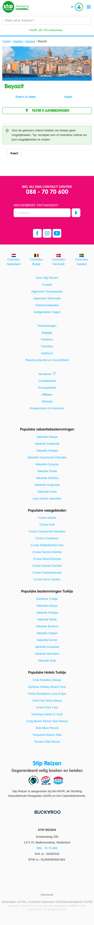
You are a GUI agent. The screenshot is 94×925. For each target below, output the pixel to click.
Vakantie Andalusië (47, 443)
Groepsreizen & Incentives (47, 408)
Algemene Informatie (47, 298)
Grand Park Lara (47, 707)
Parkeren (47, 339)
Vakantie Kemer (47, 640)
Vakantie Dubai (47, 471)
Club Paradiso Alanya (47, 680)
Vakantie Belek (47, 619)
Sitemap (47, 401)
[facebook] (37, 233)
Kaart (14, 153)
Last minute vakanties (47, 498)
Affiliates (47, 394)
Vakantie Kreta (46, 491)
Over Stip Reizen (47, 277)
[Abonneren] (76, 212)
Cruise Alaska (47, 517)
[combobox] (47, 20)
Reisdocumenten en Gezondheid (47, 360)
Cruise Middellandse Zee (47, 545)
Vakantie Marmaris (47, 653)
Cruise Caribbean (47, 538)
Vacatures (44, 374)
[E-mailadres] (42, 212)
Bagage (47, 332)
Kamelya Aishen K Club (47, 714)
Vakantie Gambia (47, 478)
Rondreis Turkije (47, 599)
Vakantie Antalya (47, 450)
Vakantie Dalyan (47, 633)
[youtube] (57, 233)
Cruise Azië (47, 524)
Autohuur (47, 353)
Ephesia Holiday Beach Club (47, 686)
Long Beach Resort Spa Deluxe (47, 721)
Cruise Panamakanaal (47, 572)
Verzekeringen (47, 325)
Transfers (47, 346)
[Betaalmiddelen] (47, 812)
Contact (47, 284)
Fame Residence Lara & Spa (47, 693)
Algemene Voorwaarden (47, 291)
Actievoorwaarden (47, 305)
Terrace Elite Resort (47, 741)
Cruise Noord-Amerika (47, 552)
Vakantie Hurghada (46, 484)
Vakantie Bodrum (47, 626)
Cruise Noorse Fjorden (47, 565)
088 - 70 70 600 (47, 192)
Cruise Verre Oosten (47, 579)
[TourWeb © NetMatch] (47, 894)
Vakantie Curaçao (46, 464)
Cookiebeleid (47, 381)
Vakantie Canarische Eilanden (47, 457)
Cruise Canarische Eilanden (47, 531)
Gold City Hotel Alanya (47, 700)
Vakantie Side (47, 660)
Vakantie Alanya (46, 437)
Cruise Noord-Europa (47, 559)
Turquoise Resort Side (47, 734)
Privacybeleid (47, 387)
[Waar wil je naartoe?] (47, 20)
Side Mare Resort (47, 728)
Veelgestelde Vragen (47, 312)
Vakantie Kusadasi (47, 647)
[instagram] (47, 233)
